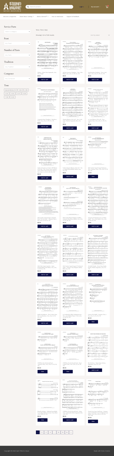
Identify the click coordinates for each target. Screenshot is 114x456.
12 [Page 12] (58, 435)
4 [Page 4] (50, 435)
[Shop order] (100, 35)
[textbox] (16, 32)
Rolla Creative (105, 451)
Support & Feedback (73, 16)
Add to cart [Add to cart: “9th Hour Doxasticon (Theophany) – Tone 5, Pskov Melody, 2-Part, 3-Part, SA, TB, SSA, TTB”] (70, 80)
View (93, 177)
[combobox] (17, 31)
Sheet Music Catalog (26, 16)
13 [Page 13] (62, 435)
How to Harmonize (57, 16)
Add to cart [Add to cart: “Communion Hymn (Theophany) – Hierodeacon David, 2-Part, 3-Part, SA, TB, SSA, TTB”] (45, 127)
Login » (81, 7)
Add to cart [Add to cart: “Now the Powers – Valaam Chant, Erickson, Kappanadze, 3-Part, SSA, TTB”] (95, 372)
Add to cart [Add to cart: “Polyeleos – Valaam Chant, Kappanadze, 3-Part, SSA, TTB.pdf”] (45, 80)
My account (95, 7)
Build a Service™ (42, 16)
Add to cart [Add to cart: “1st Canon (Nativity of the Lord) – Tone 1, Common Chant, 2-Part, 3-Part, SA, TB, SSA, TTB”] (95, 128)
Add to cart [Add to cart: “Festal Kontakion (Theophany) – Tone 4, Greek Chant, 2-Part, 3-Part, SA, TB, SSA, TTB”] (95, 80)
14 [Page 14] (66, 435)
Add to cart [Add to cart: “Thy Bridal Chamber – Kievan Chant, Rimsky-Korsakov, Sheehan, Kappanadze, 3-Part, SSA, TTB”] (95, 276)
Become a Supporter (9, 16)
